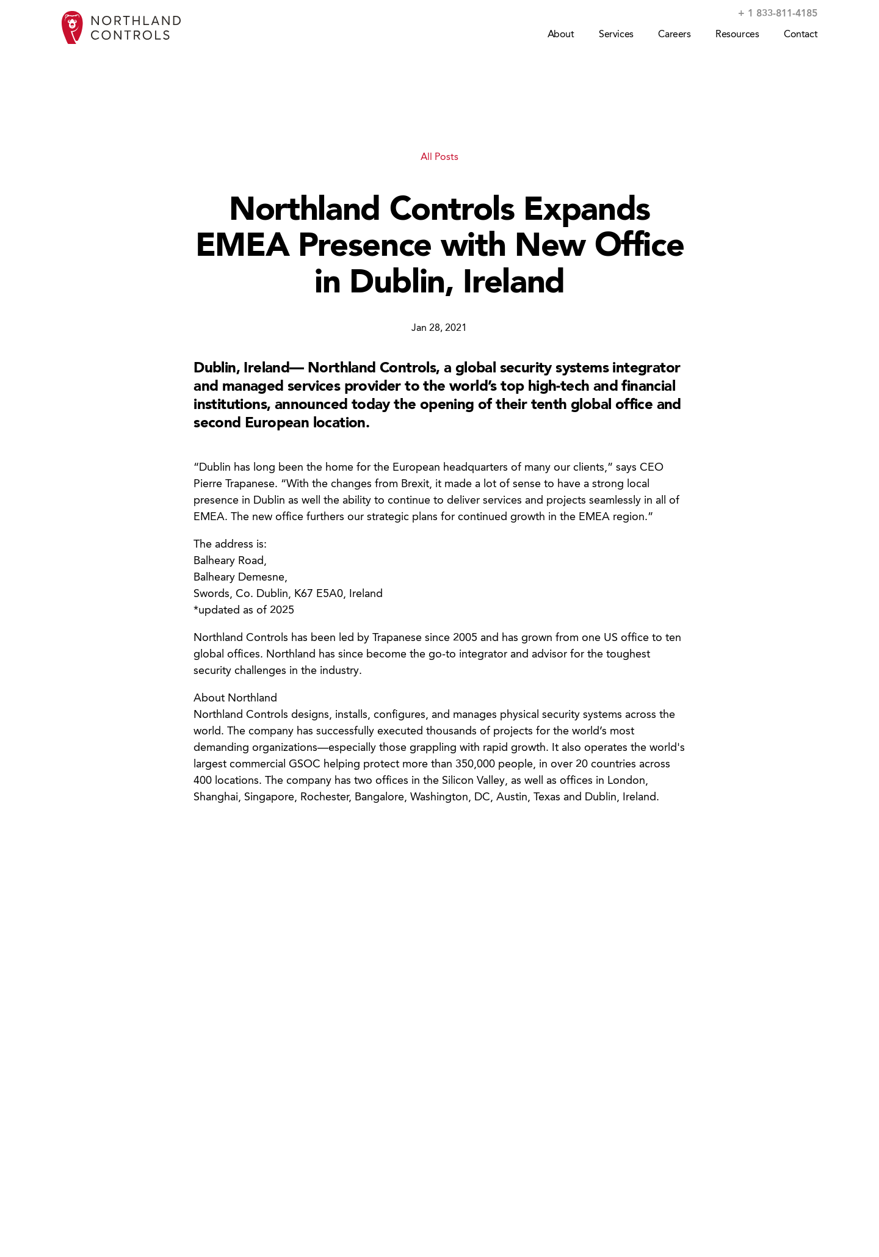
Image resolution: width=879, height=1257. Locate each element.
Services (616, 35)
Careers (674, 35)
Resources (737, 35)
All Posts (439, 157)
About (561, 35)
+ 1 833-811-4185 (777, 14)
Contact (800, 35)
